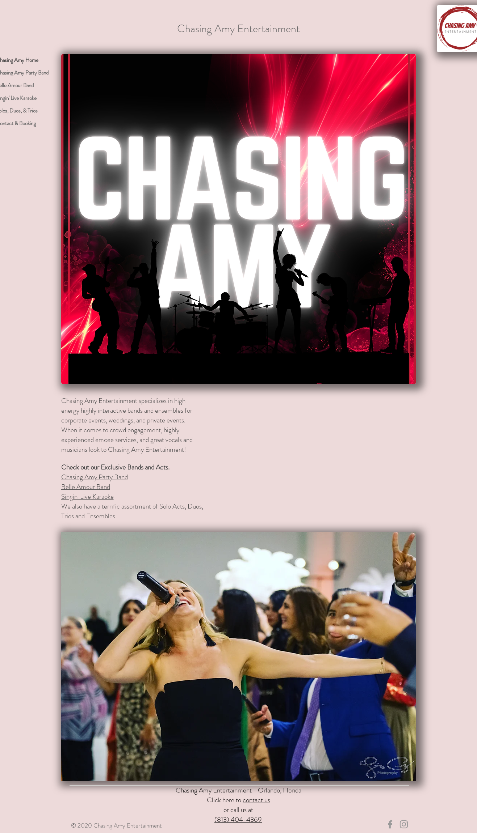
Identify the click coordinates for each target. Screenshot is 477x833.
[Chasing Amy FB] (390, 824)
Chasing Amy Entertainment (238, 28)
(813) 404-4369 (238, 819)
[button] (238, 656)
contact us (256, 800)
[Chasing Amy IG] (403, 824)
